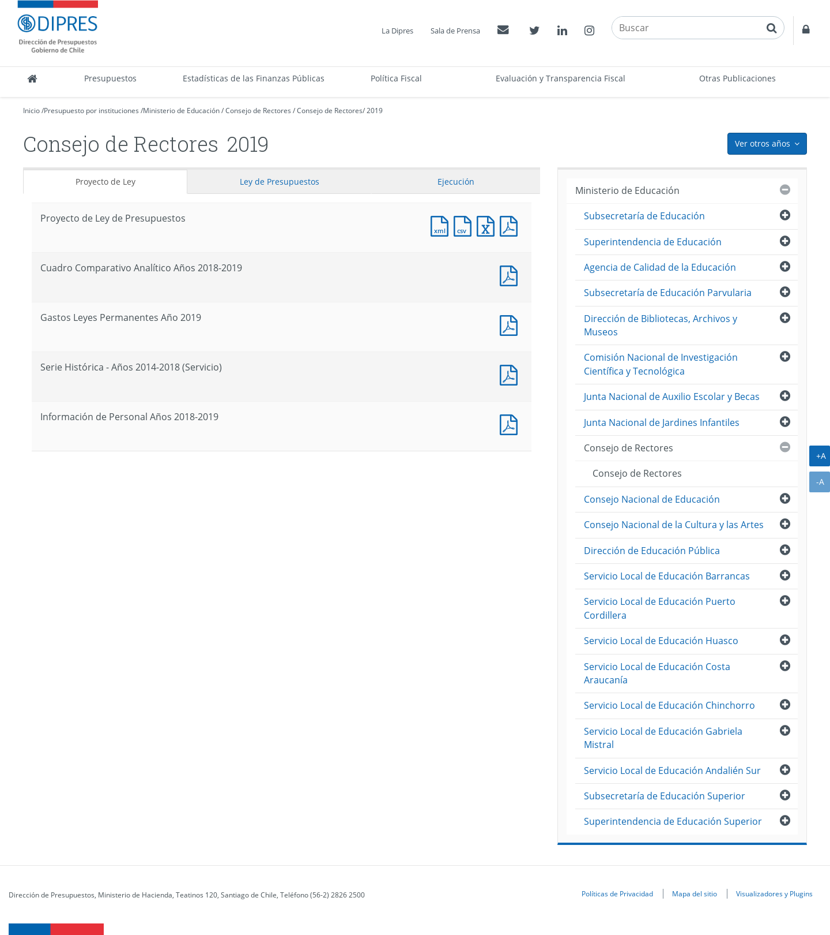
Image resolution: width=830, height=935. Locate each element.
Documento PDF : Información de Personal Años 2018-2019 (511, 423)
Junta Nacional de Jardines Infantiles (662, 422)
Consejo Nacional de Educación (652, 499)
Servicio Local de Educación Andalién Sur (672, 770)
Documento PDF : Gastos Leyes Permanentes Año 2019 (511, 324)
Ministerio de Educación (181, 110)
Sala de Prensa (455, 30)
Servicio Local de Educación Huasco (661, 640)
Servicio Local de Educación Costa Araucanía (657, 673)
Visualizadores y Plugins (774, 893)
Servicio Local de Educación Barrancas (667, 576)
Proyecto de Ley (105, 181)
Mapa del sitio (694, 893)
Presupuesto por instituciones (91, 110)
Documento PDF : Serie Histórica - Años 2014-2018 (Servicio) (511, 374)
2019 (375, 110)
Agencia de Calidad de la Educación (660, 267)
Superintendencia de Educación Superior (673, 821)
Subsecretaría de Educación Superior (664, 796)
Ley (279, 181)
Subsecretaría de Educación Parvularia (668, 292)
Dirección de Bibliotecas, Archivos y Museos (660, 325)
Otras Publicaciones (737, 78)
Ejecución (455, 181)
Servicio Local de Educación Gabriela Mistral (663, 738)
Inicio (31, 110)
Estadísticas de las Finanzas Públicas (254, 78)
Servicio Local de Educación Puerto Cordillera (659, 608)
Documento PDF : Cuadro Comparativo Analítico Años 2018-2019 (511, 274)
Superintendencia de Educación (653, 241)
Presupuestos (110, 78)
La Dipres (397, 30)
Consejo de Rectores (258, 110)
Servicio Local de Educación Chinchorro (669, 705)
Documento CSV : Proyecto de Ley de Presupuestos (465, 225)
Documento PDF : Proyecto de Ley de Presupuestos (511, 225)
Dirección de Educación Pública (652, 550)
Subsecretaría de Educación (644, 216)
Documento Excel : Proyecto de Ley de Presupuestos (488, 225)
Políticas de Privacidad (617, 893)
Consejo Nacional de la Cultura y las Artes (674, 524)
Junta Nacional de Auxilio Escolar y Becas (672, 396)
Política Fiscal (396, 78)
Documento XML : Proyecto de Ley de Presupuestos (442, 225)
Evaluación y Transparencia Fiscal (560, 78)
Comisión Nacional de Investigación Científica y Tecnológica (661, 364)
